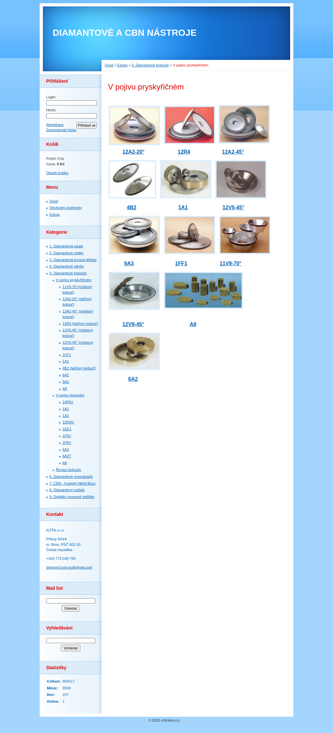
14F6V (67, 402)
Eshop (54, 214)
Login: (51, 97)
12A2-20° (133, 152)
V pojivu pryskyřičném (73, 280)
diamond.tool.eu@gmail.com (69, 567)
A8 (64, 389)
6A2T (66, 456)
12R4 (184, 152)
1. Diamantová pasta (66, 246)
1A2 (65, 416)
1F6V (66, 436)
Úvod (53, 201)
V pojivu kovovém (70, 395)
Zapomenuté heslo (61, 130)
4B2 (131, 207)
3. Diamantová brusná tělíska (73, 260)
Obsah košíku (57, 173)
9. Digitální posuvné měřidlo (71, 497)
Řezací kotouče (68, 470)
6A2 (65, 375)
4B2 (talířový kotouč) (79, 368)
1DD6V (68, 422)
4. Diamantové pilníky (66, 266)
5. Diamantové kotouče (68, 273)
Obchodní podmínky (65, 208)
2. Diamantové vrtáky (66, 253)
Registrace (54, 125)
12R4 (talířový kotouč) (80, 323)
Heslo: (51, 110)
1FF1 (66, 355)
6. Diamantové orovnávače (71, 476)
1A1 (65, 409)
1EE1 (66, 429)
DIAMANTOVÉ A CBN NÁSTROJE (124, 33)
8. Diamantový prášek (67, 490)
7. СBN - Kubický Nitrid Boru (72, 483)
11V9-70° (230, 263)
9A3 (65, 382)
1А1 (65, 361)
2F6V (66, 443)
